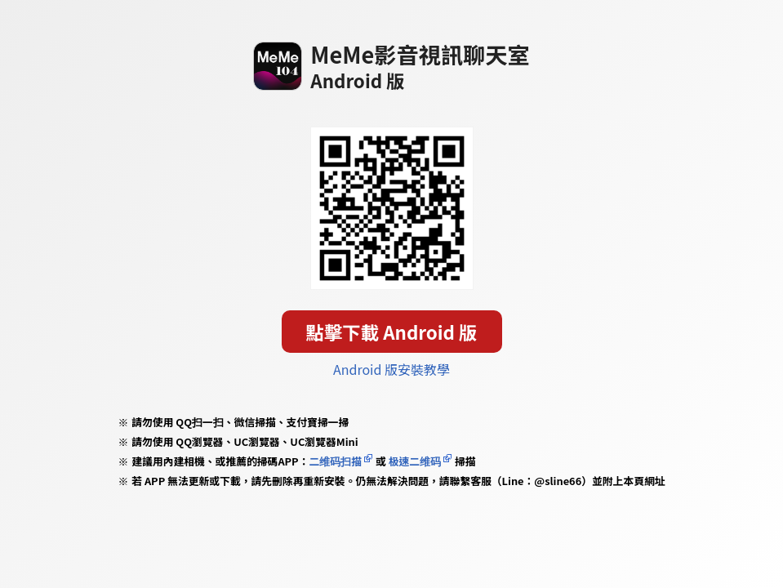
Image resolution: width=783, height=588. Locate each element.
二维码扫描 (335, 461)
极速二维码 (415, 461)
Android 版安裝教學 (391, 369)
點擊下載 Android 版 (392, 331)
